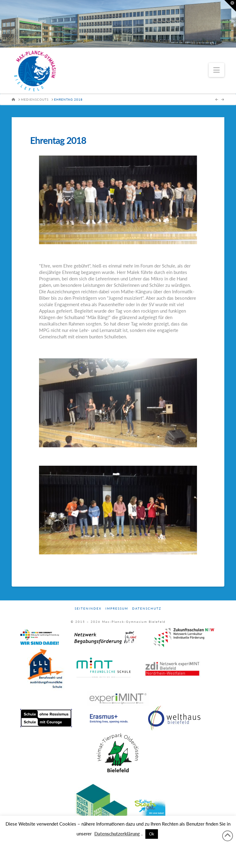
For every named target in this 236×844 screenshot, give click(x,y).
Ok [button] (151, 833)
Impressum (116, 608)
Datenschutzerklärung (117, 833)
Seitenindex (88, 608)
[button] (216, 70)
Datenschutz (146, 608)
